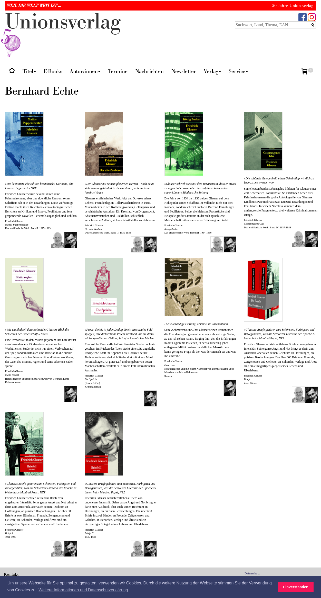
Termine (118, 71)
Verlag (212, 71)
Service (238, 71)
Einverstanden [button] (295, 587)
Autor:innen (85, 71)
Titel (29, 71)
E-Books (53, 71)
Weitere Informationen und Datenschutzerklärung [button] (83, 590)
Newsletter (183, 71)
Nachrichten (149, 71)
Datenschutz (252, 573)
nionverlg (63, 34)
